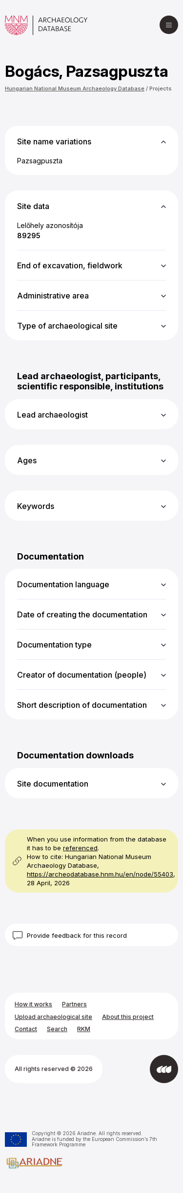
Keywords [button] (35, 506)
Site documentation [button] (52, 784)
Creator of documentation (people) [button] (81, 675)
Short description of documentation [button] (82, 705)
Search (57, 1029)
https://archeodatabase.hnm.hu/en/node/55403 (100, 874)
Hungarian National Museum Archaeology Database (74, 88)
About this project (128, 1016)
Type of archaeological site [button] (67, 326)
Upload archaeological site (53, 1016)
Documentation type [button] (54, 644)
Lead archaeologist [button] (52, 415)
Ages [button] (27, 460)
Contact (26, 1029)
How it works (33, 1004)
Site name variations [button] (54, 141)
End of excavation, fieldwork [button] (69, 265)
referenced (80, 848)
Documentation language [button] (63, 584)
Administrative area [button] (53, 295)
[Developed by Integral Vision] (164, 1069)
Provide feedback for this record (77, 935)
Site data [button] (33, 206)
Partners (74, 1004)
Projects (160, 88)
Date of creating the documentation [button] (82, 614)
